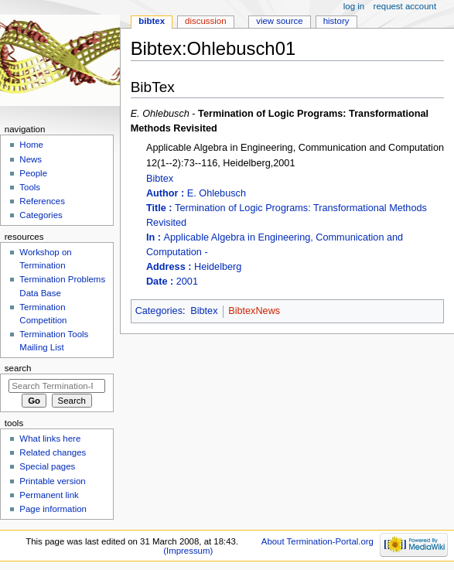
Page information (53, 509)
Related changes (52, 452)
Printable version (52, 481)
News (30, 159)
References (42, 201)
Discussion (205, 21)
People (33, 173)
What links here (49, 438)
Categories (159, 310)
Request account (405, 6)
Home (31, 144)
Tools (29, 187)
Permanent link (48, 495)
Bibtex (295, 231)
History (336, 21)
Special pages (47, 466)
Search (18, 368)
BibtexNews (254, 310)
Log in (353, 6)
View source (279, 21)
